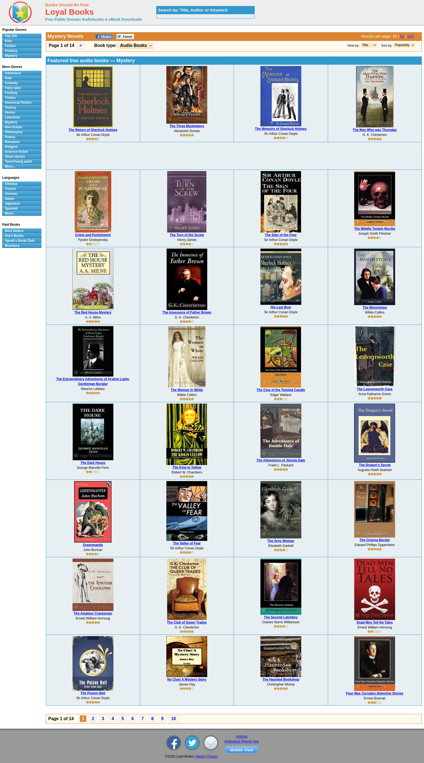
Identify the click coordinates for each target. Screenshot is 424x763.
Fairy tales (13, 88)
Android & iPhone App (241, 741)
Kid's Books (14, 236)
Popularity (402, 45)
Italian (9, 199)
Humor (10, 112)
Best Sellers (14, 231)
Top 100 (11, 36)
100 (410, 36)
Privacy (212, 756)
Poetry (10, 137)
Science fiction (16, 152)
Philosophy (14, 132)
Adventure (13, 73)
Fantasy (11, 51)
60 (402, 36)
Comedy (11, 83)
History (10, 107)
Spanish (11, 208)
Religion (11, 147)
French (10, 189)
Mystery (11, 56)
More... (10, 166)
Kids (8, 41)
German (11, 194)
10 (173, 718)
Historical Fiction (18, 103)
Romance (12, 142)
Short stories (15, 157)
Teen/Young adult (18, 161)
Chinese (11, 184)
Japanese (12, 203)
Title (365, 45)
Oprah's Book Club (19, 241)
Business (12, 246)
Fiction (10, 46)
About (200, 756)
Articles (242, 736)
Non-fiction (13, 127)
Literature (12, 117)
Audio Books (133, 45)
